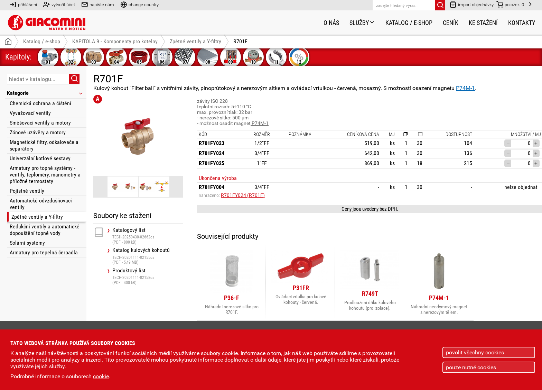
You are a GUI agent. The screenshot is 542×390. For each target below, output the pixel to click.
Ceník (450, 22)
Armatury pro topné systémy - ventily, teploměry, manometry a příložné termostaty (45, 174)
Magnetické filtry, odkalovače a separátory (44, 145)
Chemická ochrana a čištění (40, 103)
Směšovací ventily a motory (40, 122)
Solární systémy (27, 242)
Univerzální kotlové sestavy (40, 158)
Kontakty (521, 22)
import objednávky (472, 4)
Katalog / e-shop (408, 22)
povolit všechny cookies (475, 352)
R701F (240, 41)
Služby (362, 22)
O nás (331, 22)
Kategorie (45, 93)
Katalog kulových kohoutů (147, 256)
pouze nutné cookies (471, 367)
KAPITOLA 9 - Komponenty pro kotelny (115, 41)
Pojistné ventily (27, 191)
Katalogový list (147, 236)
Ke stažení (483, 22)
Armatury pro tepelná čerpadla (44, 252)
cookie (101, 376)
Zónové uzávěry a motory (38, 132)
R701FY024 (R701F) (243, 195)
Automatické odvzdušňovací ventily (41, 203)
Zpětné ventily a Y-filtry (37, 217)
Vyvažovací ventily (30, 113)
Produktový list (147, 276)
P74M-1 (465, 88)
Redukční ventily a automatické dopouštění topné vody (45, 229)
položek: (510, 4)
